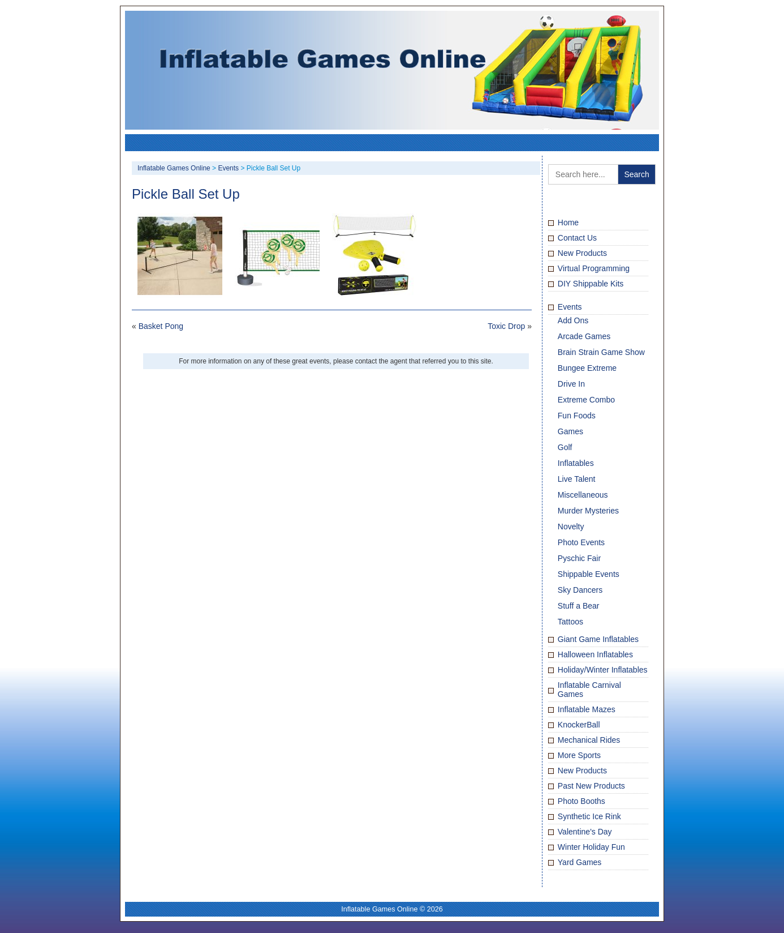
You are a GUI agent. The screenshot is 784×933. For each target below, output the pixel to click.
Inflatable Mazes (586, 709)
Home (568, 222)
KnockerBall (579, 724)
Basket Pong (161, 326)
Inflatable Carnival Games (589, 690)
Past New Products (591, 785)
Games (570, 431)
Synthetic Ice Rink (589, 816)
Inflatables (576, 463)
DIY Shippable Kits (590, 283)
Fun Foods (577, 415)
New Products (582, 253)
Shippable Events (588, 574)
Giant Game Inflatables (598, 639)
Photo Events (581, 542)
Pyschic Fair (579, 558)
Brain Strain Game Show (601, 352)
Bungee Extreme (587, 368)
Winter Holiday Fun (591, 846)
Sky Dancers (580, 589)
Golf (565, 447)
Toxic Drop (506, 326)
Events (570, 306)
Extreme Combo (586, 399)
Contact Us (577, 237)
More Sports (579, 755)
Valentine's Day (585, 831)
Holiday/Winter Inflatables (603, 669)
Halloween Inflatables (595, 654)
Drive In (571, 383)
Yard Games (580, 862)
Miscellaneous (583, 494)
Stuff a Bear (579, 605)
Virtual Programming (594, 268)
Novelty (571, 526)
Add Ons (573, 320)
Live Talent (577, 478)
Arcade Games (584, 336)
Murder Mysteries (588, 510)
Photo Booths (581, 801)
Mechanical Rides (589, 739)
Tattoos (570, 621)
